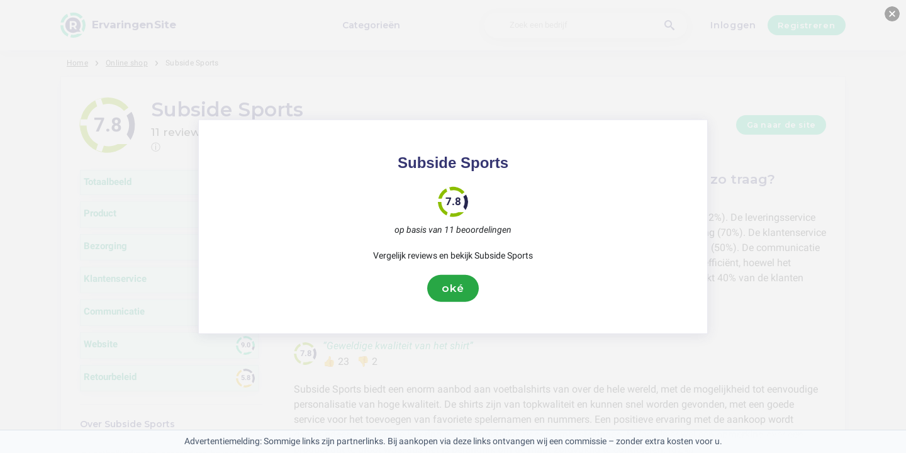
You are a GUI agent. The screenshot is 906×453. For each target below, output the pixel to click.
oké (453, 288)
